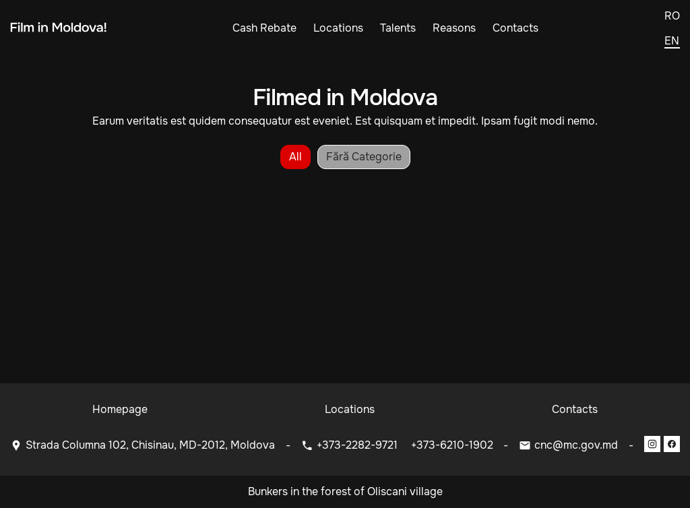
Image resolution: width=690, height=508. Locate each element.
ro (672, 16)
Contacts (515, 28)
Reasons (454, 28)
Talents (398, 28)
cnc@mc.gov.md (576, 445)
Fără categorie (364, 157)
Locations (338, 28)
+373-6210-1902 (452, 445)
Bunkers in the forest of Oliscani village (345, 491)
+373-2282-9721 (358, 445)
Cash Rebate (264, 28)
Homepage (120, 409)
